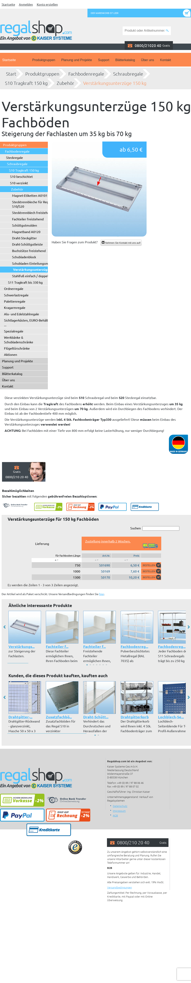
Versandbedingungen (119, 887)
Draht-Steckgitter (24, 238)
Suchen (154, 528)
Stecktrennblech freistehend (32, 212)
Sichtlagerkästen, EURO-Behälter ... (27, 322)
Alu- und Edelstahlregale (21, 314)
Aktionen (10, 354)
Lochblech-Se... (171, 716)
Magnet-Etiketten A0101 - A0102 (36, 195)
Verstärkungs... (21, 646)
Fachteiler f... (57, 646)
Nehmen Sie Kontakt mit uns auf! (121, 242)
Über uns (147, 60)
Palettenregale (14, 301)
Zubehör (65, 83)
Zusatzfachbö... (59, 716)
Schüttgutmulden (24, 225)
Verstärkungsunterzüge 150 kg (114, 83)
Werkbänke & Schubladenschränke (18, 339)
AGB (115, 815)
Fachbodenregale (86, 74)
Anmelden (26, 4)
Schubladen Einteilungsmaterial (34, 263)
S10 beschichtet (21, 176)
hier (101, 594)
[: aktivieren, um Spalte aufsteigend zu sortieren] (96, 560)
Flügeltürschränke (17, 348)
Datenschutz (120, 806)
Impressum (119, 811)
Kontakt (165, 60)
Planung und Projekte (76, 60)
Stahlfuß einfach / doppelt (30, 276)
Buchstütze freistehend (29, 251)
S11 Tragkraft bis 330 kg (25, 282)
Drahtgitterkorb (135, 716)
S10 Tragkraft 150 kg (26, 83)
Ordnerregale (13, 288)
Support (103, 60)
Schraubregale (128, 74)
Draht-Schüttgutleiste (27, 244)
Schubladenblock (24, 257)
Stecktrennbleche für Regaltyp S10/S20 (34, 204)
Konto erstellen (47, 4)
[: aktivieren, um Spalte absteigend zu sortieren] (57, 560)
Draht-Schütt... (95, 716)
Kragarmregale (14, 307)
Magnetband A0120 (26, 232)
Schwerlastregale (16, 295)
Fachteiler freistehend (28, 219)
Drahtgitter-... (20, 716)
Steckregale (14, 157)
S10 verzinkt (19, 183)
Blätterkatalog (125, 60)
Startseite (8, 4)
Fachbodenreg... (134, 646)
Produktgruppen (43, 60)
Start (11, 74)
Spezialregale (13, 331)
